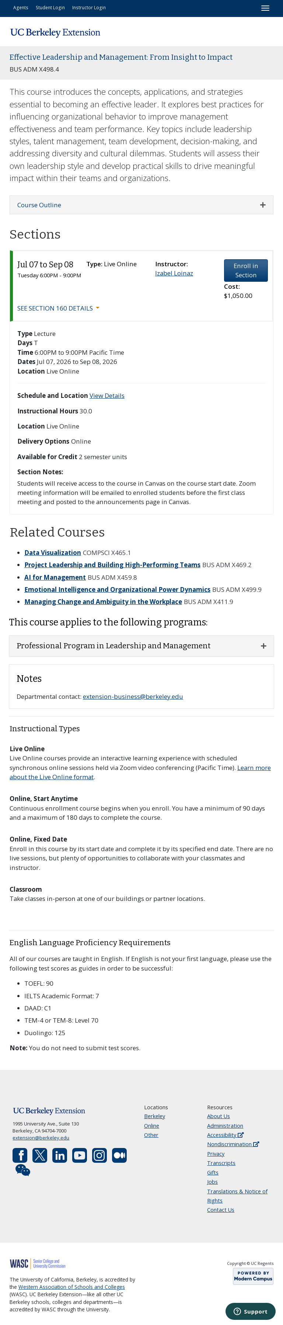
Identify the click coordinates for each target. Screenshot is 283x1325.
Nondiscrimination (233, 1144)
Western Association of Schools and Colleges (71, 1287)
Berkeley (154, 1116)
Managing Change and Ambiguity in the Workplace (103, 601)
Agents (20, 7)
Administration (225, 1125)
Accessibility (225, 1134)
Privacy (215, 1153)
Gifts (213, 1172)
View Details (107, 395)
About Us (218, 1116)
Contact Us (220, 1209)
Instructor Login (89, 7)
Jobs (212, 1181)
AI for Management (55, 577)
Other (151, 1134)
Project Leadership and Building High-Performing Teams (112, 565)
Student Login (50, 7)
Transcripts (221, 1162)
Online (151, 1125)
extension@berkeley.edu (41, 1137)
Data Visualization (52, 552)
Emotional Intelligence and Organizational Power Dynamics (117, 589)
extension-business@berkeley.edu (133, 696)
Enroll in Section (246, 270)
